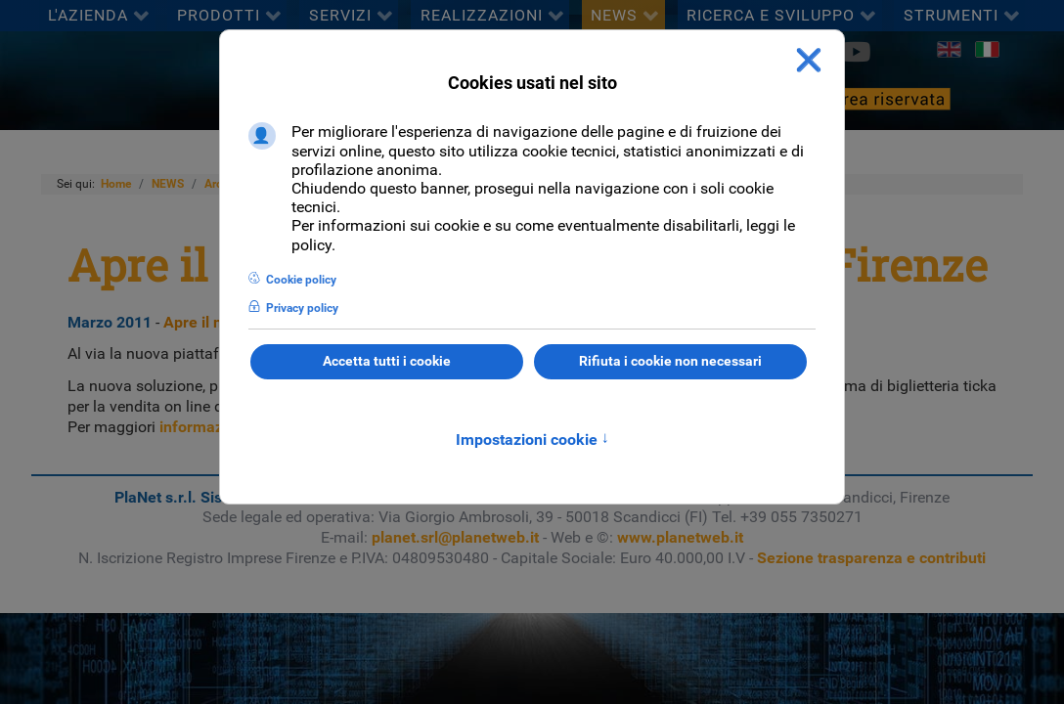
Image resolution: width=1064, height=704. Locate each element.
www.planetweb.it (680, 537)
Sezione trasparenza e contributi (871, 558)
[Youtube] (855, 51)
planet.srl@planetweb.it (455, 537)
